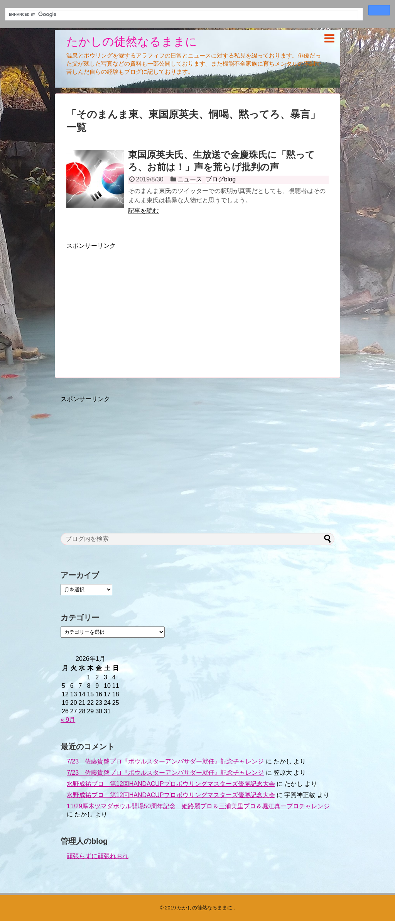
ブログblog (221, 179)
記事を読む (143, 210)
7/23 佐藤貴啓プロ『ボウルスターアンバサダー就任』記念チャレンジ (165, 761)
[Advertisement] (131, 304)
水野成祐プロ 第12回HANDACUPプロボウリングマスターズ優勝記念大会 (171, 783)
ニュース (189, 179)
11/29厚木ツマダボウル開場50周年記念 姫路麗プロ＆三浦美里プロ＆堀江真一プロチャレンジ (198, 806)
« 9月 (68, 719)
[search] (183, 14)
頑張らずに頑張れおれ (97, 856)
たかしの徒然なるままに (131, 41)
